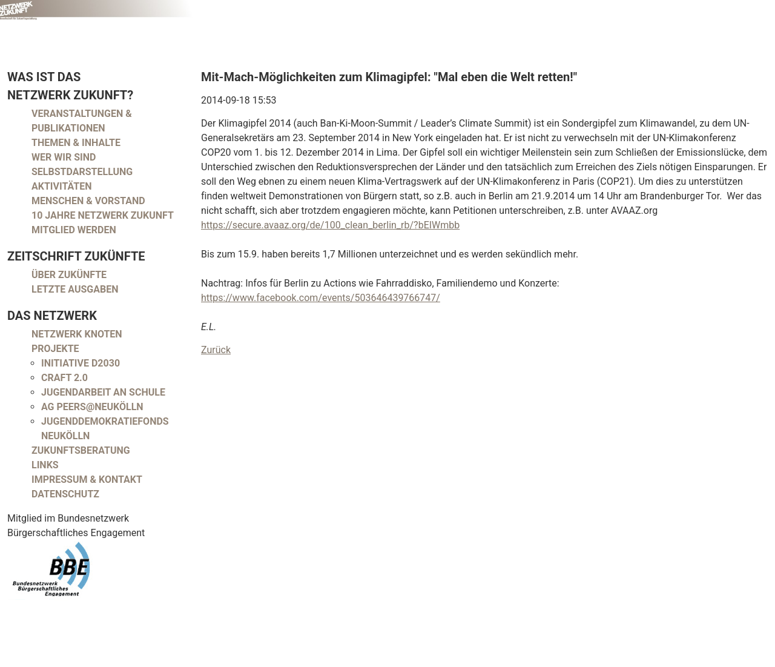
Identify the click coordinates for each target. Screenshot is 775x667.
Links (45, 465)
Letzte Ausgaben (75, 289)
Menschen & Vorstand (88, 201)
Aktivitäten (61, 186)
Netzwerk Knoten (76, 334)
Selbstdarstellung (82, 172)
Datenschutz (65, 494)
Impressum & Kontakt (86, 479)
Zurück (216, 350)
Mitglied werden (73, 230)
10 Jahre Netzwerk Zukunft (102, 215)
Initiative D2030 (80, 363)
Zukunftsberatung (80, 450)
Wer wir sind (63, 157)
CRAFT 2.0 (64, 377)
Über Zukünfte (69, 274)
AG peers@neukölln (92, 407)
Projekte (55, 348)
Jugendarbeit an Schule (103, 392)
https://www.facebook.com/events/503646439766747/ (320, 298)
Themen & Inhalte (75, 142)
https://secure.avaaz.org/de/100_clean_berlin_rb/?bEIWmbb (330, 225)
